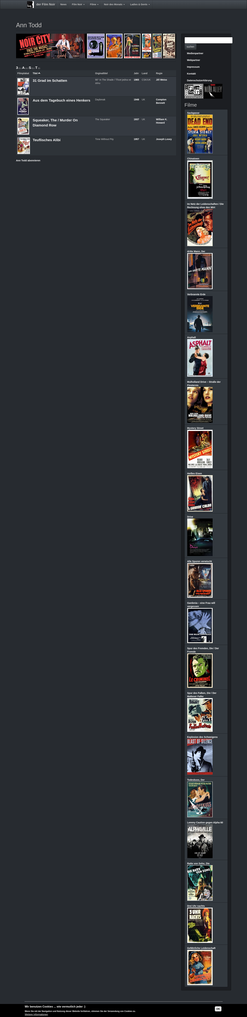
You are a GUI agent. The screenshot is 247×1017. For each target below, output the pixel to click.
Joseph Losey (164, 139)
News (63, 4)
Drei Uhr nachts (196, 906)
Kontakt (191, 73)
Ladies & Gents (140, 4)
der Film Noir (45, 4)
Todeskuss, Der (196, 779)
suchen (190, 46)
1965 (136, 79)
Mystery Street (195, 428)
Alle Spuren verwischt (199, 561)
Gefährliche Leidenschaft (201, 948)
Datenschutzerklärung (199, 80)
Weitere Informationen (36, 1014)
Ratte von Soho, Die (198, 863)
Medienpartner (195, 53)
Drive (190, 516)
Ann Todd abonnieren (28, 160)
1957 (136, 139)
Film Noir (78, 4)
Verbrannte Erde (196, 294)
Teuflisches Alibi (47, 140)
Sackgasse (193, 113)
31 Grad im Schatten (50, 80)
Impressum (193, 67)
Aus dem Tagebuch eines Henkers (61, 100)
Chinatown (193, 158)
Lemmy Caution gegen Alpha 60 (205, 822)
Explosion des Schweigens (202, 737)
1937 (136, 119)
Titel (36, 73)
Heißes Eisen (194, 473)
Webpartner (193, 60)
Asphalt (191, 337)
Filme (94, 4)
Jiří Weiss (161, 79)
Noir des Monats (114, 4)
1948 (136, 99)
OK (218, 1009)
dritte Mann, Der (196, 251)
